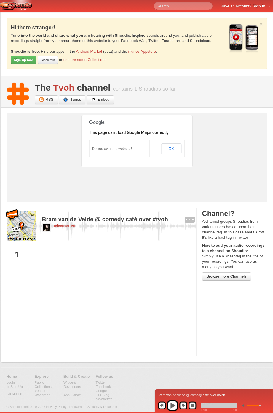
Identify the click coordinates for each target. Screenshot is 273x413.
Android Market (89, 51)
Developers (72, 386)
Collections (43, 386)
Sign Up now (24, 60)
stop (192, 405)
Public (39, 382)
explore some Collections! (85, 59)
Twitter (101, 382)
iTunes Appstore (142, 51)
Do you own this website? (112, 149)
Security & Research (102, 407)
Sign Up (16, 386)
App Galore (72, 395)
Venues (40, 391)
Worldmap (42, 395)
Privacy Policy (56, 407)
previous (162, 405)
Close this (48, 60)
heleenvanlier (64, 225)
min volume (244, 405)
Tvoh (63, 87)
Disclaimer (76, 407)
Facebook (103, 386)
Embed (100, 99)
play (172, 406)
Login (11, 382)
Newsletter (104, 399)
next (183, 405)
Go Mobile (14, 394)
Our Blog (102, 395)
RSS (46, 99)
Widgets (69, 382)
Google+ (102, 391)
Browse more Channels (227, 276)
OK (171, 148)
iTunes (72, 99)
